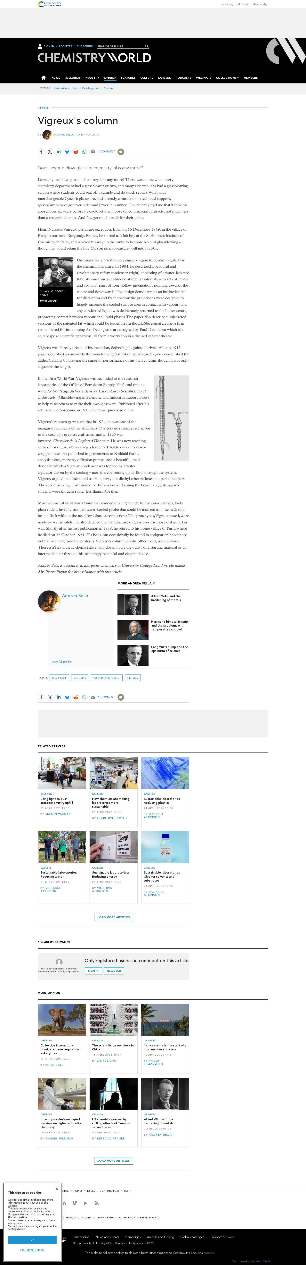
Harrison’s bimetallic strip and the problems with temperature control (169, 625)
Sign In (49, 46)
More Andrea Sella (134, 583)
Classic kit (59, 677)
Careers (97, 793)
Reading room (91, 88)
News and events (107, 1237)
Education (243, 4)
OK (32, 1239)
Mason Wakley (58, 814)
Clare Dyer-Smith (112, 818)
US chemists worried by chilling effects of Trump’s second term (111, 1123)
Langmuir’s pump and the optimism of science (169, 649)
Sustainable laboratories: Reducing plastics (162, 801)
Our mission (81, 1237)
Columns (80, 677)
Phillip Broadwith (153, 1062)
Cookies (86, 1217)
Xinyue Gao (107, 1060)
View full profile (62, 661)
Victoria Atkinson (154, 816)
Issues (91, 1190)
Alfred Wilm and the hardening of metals (166, 598)
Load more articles (114, 917)
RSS (126, 1190)
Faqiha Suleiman (59, 1138)
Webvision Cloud (260, 1261)
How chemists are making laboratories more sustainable (111, 803)
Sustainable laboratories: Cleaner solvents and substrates (162, 876)
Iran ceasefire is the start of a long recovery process (165, 1047)
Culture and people (106, 677)
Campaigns (133, 1237)
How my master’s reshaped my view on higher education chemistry (61, 1123)
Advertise (62, 1190)
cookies (209, 1253)
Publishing (227, 4)
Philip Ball (54, 1065)
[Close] (56, 1188)
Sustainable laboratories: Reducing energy (110, 874)
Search (147, 46)
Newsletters (61, 88)
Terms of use (105, 1217)
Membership (260, 4)
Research (47, 793)
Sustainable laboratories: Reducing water (58, 874)
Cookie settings (32, 1250)
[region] (32, 1222)
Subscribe (85, 46)
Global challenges (192, 1237)
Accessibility (126, 1217)
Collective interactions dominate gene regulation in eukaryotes (61, 1049)
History (132, 677)
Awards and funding (160, 1237)
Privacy (71, 1217)
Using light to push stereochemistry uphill (56, 801)
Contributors (109, 1190)
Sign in (93, 971)
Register (66, 46)
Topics (78, 1190)
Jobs (76, 88)
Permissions (148, 1217)
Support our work (222, 1237)
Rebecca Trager (111, 1138)
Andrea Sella (63, 134)
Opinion (43, 107)
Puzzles (108, 88)
